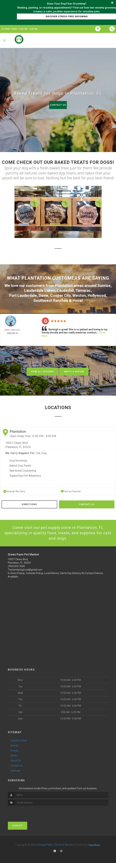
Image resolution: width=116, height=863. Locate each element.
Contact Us (58, 105)
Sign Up (17, 825)
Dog (43, 453)
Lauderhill (65, 290)
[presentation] (26, 812)
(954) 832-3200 (16, 566)
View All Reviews (42, 371)
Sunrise (104, 285)
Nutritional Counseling (22, 470)
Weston (79, 295)
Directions (29, 504)
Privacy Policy (45, 844)
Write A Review (74, 371)
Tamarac (83, 290)
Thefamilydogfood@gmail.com (25, 569)
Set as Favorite (71, 491)
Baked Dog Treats (20, 465)
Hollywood (97, 295)
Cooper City (60, 295)
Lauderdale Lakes (39, 290)
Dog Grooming (18, 460)
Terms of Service (63, 844)
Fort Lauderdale (23, 295)
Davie (43, 295)
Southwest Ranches (50, 300)
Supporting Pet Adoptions (25, 475)
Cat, (38, 453)
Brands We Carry (14, 491)
